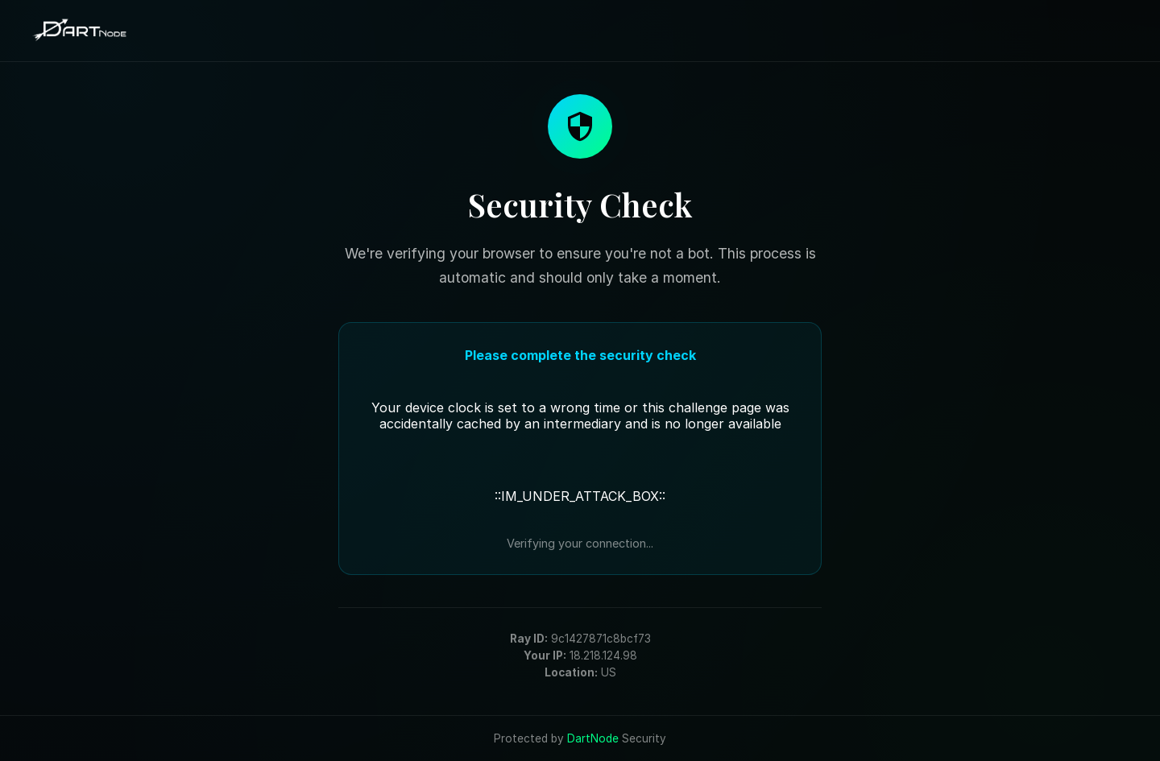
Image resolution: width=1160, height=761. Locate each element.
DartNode (593, 738)
